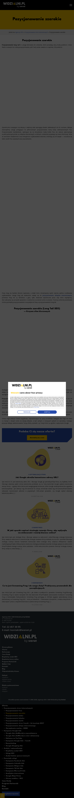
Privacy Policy (48, 403)
